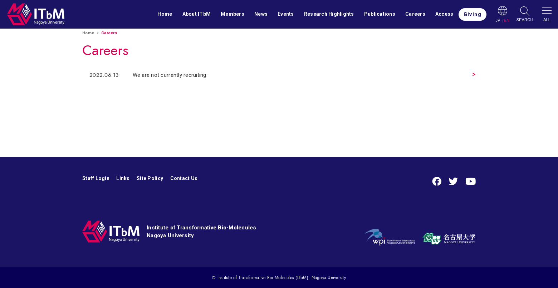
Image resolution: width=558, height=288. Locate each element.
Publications (379, 14)
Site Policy (150, 178)
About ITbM (196, 14)
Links (122, 178)
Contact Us (184, 178)
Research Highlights (329, 14)
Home (164, 14)
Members (232, 14)
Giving (472, 14)
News (261, 14)
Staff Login (95, 178)
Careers (415, 14)
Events (286, 14)
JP (497, 21)
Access (444, 14)
